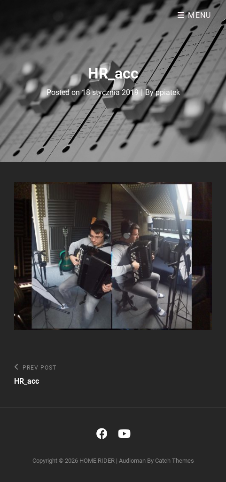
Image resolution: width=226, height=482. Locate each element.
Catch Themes (174, 460)
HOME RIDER (97, 460)
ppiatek (168, 92)
